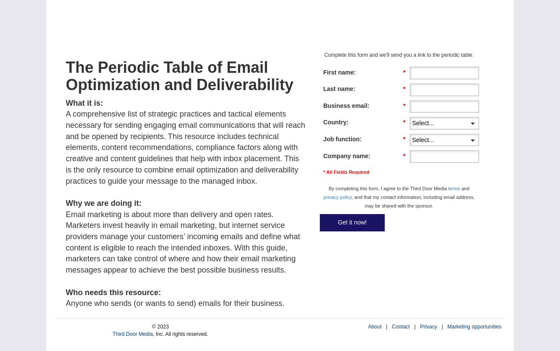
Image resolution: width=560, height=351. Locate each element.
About (374, 327)
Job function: (364, 139)
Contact (401, 327)
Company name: (364, 156)
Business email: (364, 106)
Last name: (364, 89)
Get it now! (352, 222)
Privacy (428, 327)
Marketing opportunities (474, 327)
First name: (364, 72)
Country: (364, 122)
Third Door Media (133, 334)
